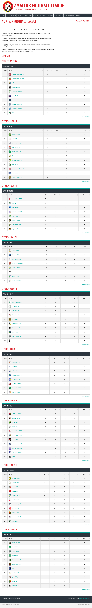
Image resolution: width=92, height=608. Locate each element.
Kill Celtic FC (14, 439)
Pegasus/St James (15, 229)
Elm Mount (13, 156)
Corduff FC (13, 138)
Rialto (12, 456)
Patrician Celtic (14, 173)
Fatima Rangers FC (15, 444)
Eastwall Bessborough (16, 168)
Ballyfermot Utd (15, 414)
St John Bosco (14, 220)
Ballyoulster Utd (15, 323)
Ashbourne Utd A (15, 160)
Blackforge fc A (14, 87)
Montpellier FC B (15, 388)
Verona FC (13, 366)
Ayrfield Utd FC (14, 379)
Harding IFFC (14, 555)
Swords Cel (13, 164)
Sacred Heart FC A (15, 199)
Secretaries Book (69, 15)
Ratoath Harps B (15, 504)
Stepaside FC (14, 585)
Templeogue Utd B (15, 435)
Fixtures (20, 15)
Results (35, 15)
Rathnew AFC (14, 581)
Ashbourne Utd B (15, 478)
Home (3, 15)
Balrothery (13, 272)
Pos (5, 70)
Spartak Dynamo (15, 577)
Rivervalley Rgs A (15, 259)
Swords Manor (14, 392)
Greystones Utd (15, 224)
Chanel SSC (13, 491)
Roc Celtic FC (14, 310)
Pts (85, 70)
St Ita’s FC (13, 371)
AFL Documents (58, 15)
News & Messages (11, 15)
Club (10, 70)
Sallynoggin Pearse (15, 302)
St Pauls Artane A (15, 104)
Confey (12, 203)
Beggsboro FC (14, 362)
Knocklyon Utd (14, 315)
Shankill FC (13, 547)
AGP (11, 340)
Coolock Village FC (15, 177)
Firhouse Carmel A (15, 211)
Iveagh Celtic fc (14, 564)
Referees (50, 15)
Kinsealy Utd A (14, 267)
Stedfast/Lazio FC (15, 542)
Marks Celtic (14, 207)
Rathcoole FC (14, 306)
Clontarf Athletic (15, 383)
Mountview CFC (15, 143)
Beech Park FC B (15, 551)
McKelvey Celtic (15, 113)
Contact (78, 15)
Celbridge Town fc (15, 108)
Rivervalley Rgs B (15, 516)
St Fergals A (13, 319)
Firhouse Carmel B (15, 448)
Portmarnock (14, 250)
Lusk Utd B (13, 487)
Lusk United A (14, 147)
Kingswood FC (14, 572)
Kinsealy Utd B (14, 495)
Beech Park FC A (15, 336)
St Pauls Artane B (15, 375)
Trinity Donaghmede (16, 263)
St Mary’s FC (14, 100)
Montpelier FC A (15, 151)
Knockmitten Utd (15, 452)
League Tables (28, 15)
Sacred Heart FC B (15, 431)
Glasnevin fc (14, 499)
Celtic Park (13, 521)
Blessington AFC (15, 560)
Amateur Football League (39, 5)
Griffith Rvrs (14, 276)
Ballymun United (15, 83)
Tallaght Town (14, 418)
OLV (11, 568)
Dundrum (13, 426)
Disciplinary (43, 15)
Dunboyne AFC (14, 134)
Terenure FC (14, 422)
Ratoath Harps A (15, 280)
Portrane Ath (14, 508)
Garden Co (13, 332)
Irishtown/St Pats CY (16, 91)
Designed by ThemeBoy (84, 604)
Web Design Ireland (84, 598)
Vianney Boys (14, 482)
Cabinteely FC (14, 216)
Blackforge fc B (14, 328)
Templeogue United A (16, 78)
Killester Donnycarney (16, 74)
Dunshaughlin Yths (15, 254)
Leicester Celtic (15, 95)
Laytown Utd (14, 512)
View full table (86, 117)
